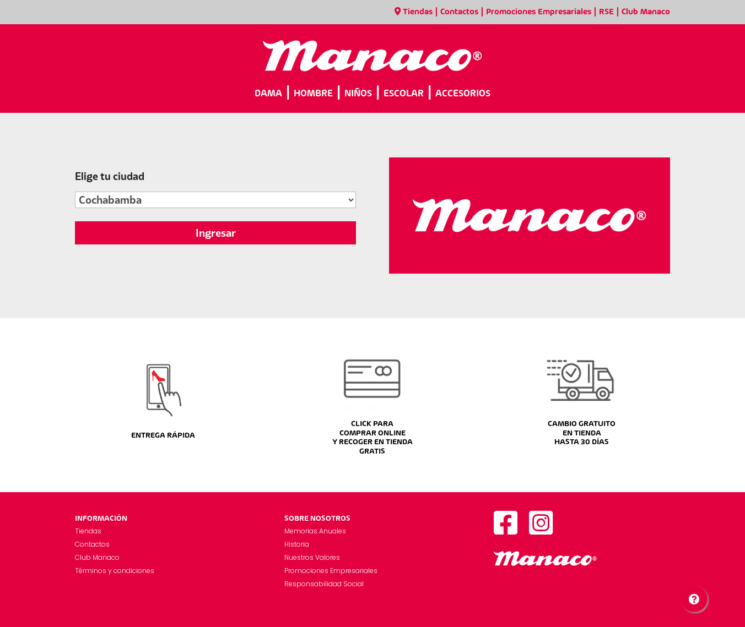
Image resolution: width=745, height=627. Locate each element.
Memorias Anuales (315, 531)
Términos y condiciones (114, 570)
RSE (606, 12)
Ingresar (216, 233)
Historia (296, 544)
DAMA (268, 94)
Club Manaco (646, 12)
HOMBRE (313, 94)
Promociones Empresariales (538, 12)
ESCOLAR (404, 94)
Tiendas (414, 12)
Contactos (459, 12)
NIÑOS (358, 94)
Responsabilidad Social (324, 583)
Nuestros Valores (312, 557)
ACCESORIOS (462, 94)
